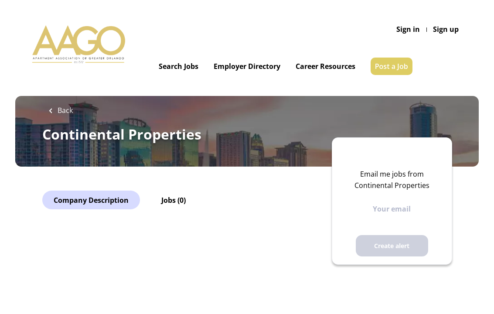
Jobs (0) (173, 200)
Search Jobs (178, 66)
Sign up (446, 29)
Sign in (408, 29)
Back (64, 110)
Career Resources (325, 66)
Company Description (91, 200)
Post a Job (391, 66)
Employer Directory (247, 66)
